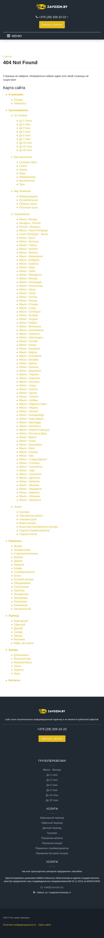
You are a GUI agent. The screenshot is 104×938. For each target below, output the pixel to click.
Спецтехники (21, 586)
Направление (21, 214)
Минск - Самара (28, 452)
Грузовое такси (28, 162)
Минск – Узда (27, 470)
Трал (22, 184)
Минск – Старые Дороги (33, 459)
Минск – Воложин (29, 382)
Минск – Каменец (29, 492)
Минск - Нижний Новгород (34, 430)
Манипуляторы (22, 658)
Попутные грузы (28, 207)
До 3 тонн (24, 128)
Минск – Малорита (30, 500)
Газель (23, 166)
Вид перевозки (22, 191)
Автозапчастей (22, 609)
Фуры (17, 673)
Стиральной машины (26, 553)
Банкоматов (21, 605)
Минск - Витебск (28, 249)
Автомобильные (28, 200)
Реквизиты (20, 103)
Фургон (23, 169)
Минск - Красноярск (30, 444)
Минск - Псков (27, 441)
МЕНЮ (17, 36)
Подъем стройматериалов (34, 530)
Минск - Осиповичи (30, 356)
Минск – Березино (29, 378)
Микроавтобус (27, 177)
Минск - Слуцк (27, 308)
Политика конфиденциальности (19, 925)
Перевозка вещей (52, 843)
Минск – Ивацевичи (30, 489)
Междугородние (28, 196)
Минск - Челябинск (30, 426)
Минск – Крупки (28, 393)
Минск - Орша (27, 289)
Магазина (19, 639)
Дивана (18, 561)
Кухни (17, 575)
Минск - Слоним (28, 304)
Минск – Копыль (28, 389)
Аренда (13, 650)
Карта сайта (44, 925)
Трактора (19, 590)
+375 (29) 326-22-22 (52, 17)
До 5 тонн (24, 135)
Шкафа (18, 568)
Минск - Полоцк (28, 297)
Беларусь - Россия (30, 223)
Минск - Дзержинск (30, 370)
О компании (16, 94)
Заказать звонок (52, 738)
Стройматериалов (24, 572)
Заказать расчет (51, 24)
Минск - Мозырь (28, 278)
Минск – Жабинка (29, 481)
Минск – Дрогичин (29, 478)
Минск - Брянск (28, 437)
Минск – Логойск (28, 396)
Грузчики (24, 512)
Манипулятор (27, 180)
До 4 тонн (24, 131)
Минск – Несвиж (28, 411)
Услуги (18, 506)
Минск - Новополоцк (31, 286)
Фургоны (19, 670)
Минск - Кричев (28, 363)
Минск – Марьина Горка (33, 404)
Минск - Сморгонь (29, 334)
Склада (18, 632)
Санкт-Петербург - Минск (33, 234)
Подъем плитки (28, 534)
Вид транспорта (23, 157)
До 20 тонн (25, 146)
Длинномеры (21, 655)
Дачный (18, 628)
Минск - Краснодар (30, 422)
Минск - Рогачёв (28, 341)
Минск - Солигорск (30, 311)
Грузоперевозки (18, 110)
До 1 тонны (25, 120)
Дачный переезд (52, 828)
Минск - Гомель (28, 245)
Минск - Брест (27, 238)
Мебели (18, 557)
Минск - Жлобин (28, 315)
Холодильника (22, 550)
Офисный (19, 624)
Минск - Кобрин (28, 322)
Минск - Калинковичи (31, 330)
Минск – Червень (29, 374)
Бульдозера (20, 598)
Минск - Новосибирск (31, 418)
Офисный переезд (52, 823)
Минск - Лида (27, 267)
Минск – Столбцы (29, 463)
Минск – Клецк (27, 385)
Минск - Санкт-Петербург (33, 230)
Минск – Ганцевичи (30, 474)
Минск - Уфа (26, 455)
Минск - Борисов (28, 263)
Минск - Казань (28, 345)
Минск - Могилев (29, 241)
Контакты (14, 680)
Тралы (17, 666)
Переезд (14, 615)
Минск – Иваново (29, 485)
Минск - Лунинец (29, 367)
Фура (22, 173)
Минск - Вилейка (28, 359)
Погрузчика (20, 601)
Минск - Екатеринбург (31, 415)
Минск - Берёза (28, 352)
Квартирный (21, 621)
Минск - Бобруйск (29, 260)
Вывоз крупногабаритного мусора (38, 526)
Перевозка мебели (52, 838)
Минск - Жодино (28, 319)
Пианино (19, 564)
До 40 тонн (25, 150)
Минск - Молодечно (30, 274)
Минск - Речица (28, 300)
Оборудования (22, 583)
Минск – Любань (28, 400)
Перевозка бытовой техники (52, 853)
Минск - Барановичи (31, 256)
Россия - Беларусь (30, 227)
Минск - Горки (27, 271)
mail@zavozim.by (53, 887)
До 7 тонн (24, 139)
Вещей (18, 546)
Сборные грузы (28, 203)
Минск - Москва (28, 219)
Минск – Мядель (28, 407)
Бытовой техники (23, 579)
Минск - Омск (27, 448)
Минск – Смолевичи (30, 466)
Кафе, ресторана (24, 643)
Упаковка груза (28, 519)
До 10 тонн (25, 143)
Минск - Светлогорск (31, 337)
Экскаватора (21, 594)
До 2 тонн (24, 124)
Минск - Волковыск (30, 326)
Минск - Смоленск (29, 348)
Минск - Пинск (27, 293)
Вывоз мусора (27, 523)
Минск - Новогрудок (30, 282)
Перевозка (15, 541)
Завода (18, 635)
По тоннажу (20, 115)
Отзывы (18, 99)
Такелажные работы (31, 515)
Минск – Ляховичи (29, 496)
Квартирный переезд (52, 818)
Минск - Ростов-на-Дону (33, 433)
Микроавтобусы (23, 662)
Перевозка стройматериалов (52, 848)
